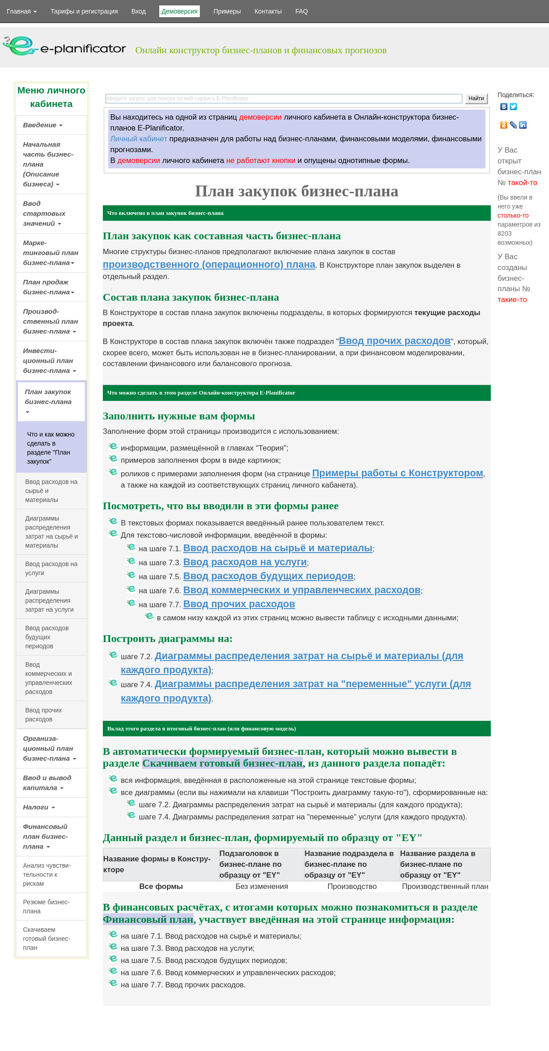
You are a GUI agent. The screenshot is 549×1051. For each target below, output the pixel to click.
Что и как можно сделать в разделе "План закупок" (50, 448)
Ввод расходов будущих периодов (47, 637)
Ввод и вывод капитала (47, 782)
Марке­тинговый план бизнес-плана (50, 252)
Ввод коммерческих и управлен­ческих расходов (48, 678)
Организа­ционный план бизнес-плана (49, 748)
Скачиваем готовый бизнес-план (46, 938)
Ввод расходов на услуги (51, 568)
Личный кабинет (139, 139)
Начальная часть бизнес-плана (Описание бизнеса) (48, 164)
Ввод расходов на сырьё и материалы (51, 490)
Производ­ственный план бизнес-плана (50, 321)
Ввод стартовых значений (44, 213)
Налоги (39, 807)
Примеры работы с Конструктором (397, 473)
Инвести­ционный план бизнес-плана (49, 360)
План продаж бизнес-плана (48, 287)
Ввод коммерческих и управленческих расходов (301, 589)
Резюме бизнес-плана (46, 906)
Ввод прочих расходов (43, 715)
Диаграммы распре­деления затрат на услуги (49, 600)
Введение (43, 125)
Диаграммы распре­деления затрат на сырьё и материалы (51, 532)
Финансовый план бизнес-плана (45, 836)
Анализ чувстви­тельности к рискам (47, 874)
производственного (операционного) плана (209, 264)
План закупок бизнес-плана (48, 400)
